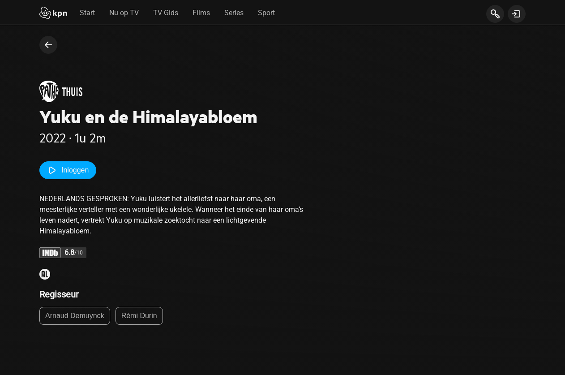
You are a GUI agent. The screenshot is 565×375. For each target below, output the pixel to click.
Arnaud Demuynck (74, 315)
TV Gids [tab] (165, 13)
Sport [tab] (266, 13)
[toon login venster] (517, 14)
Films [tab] (201, 13)
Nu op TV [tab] (124, 13)
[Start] (53, 14)
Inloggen (68, 170)
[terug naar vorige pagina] (48, 45)
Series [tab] (234, 13)
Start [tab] (87, 13)
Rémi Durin (139, 315)
